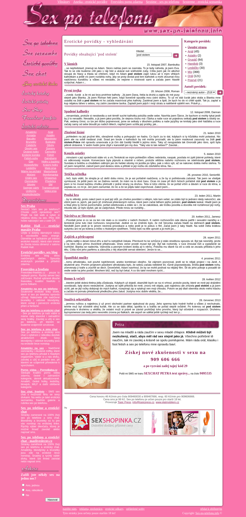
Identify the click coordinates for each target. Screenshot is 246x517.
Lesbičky (31, 168)
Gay (31, 161)
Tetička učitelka (75, 174)
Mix (190, 72)
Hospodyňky (31, 164)
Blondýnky (50, 138)
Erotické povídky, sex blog (39, 252)
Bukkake (51, 142)
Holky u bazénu (50, 161)
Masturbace (50, 171)
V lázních (70, 64)
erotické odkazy (114, 508)
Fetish (50, 155)
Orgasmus (50, 178)
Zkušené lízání (74, 132)
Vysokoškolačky (31, 194)
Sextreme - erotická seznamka (202, 1)
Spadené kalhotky (76, 111)
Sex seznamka (40, 53)
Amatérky (31, 132)
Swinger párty (31, 187)
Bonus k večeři (74, 278)
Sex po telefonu (40, 42)
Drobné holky (31, 151)
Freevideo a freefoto (35, 269)
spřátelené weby (135, 508)
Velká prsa (50, 191)
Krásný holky (50, 164)
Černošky (50, 151)
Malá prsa (50, 168)
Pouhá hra (71, 195)
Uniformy (31, 191)
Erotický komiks (31, 155)
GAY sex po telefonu (40, 84)
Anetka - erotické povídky (90, 1)
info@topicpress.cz (143, 402)
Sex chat (40, 74)
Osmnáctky (31, 181)
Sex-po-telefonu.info (207, 513)
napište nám (69, 508)
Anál (50, 132)
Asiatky (50, 135)
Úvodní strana (197, 47)
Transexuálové (50, 187)
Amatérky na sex (32, 348)
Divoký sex (31, 148)
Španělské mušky (76, 257)
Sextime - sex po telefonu (162, 1)
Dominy (50, 148)
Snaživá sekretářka (77, 299)
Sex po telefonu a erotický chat (40, 310)
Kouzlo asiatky (74, 153)
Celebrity (31, 145)
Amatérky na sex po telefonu (39, 288)
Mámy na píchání (31, 171)
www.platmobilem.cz (167, 402)
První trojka (73, 90)
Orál (190, 76)
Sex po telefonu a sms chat (39, 329)
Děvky (50, 145)
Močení (31, 174)
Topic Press (124, 402)
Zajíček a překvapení (79, 236)
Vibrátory (63, 1)
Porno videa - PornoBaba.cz (39, 369)
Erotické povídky (40, 63)
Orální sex (31, 178)
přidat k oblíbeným (211, 508)
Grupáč (192, 59)
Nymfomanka (50, 174)
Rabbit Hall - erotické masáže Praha (40, 227)
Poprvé (192, 80)
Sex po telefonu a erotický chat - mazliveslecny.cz (40, 439)
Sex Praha (28, 206)
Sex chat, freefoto (32, 391)
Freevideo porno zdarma (127, 1)
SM (51, 184)
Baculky (31, 138)
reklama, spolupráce (90, 508)
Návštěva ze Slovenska (79, 216)
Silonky (31, 184)
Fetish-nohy (31, 158)
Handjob (193, 63)
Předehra (50, 181)
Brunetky (31, 142)
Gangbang (50, 158)
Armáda (31, 135)
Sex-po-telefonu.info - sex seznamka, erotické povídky (89, 16)
